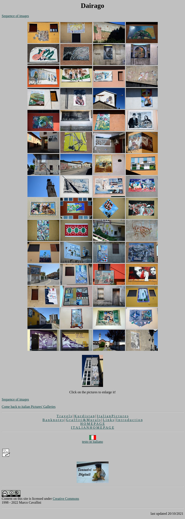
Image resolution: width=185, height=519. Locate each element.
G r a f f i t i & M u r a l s (83, 420)
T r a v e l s (64, 416)
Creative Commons (66, 498)
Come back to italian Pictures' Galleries (29, 406)
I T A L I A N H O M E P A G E (92, 427)
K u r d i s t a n (84, 416)
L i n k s (108, 420)
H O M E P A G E (92, 424)
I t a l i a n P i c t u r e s (112, 416)
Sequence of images (15, 16)
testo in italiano (92, 440)
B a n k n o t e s (53, 420)
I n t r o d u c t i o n (129, 420)
